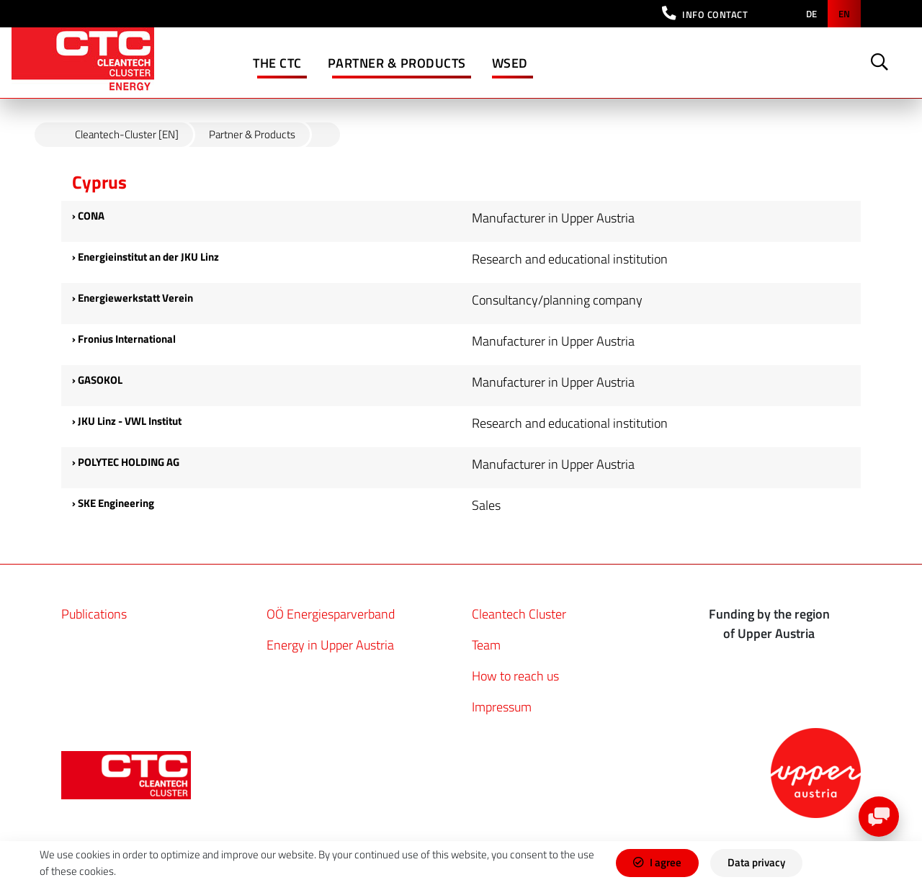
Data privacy (756, 862)
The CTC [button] (277, 63)
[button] (705, 14)
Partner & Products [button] (397, 63)
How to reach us (515, 676)
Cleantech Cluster (519, 614)
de (811, 13)
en (844, 13)
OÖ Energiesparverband (331, 614)
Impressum (502, 706)
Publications (94, 614)
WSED (510, 63)
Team (486, 645)
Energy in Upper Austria (330, 645)
